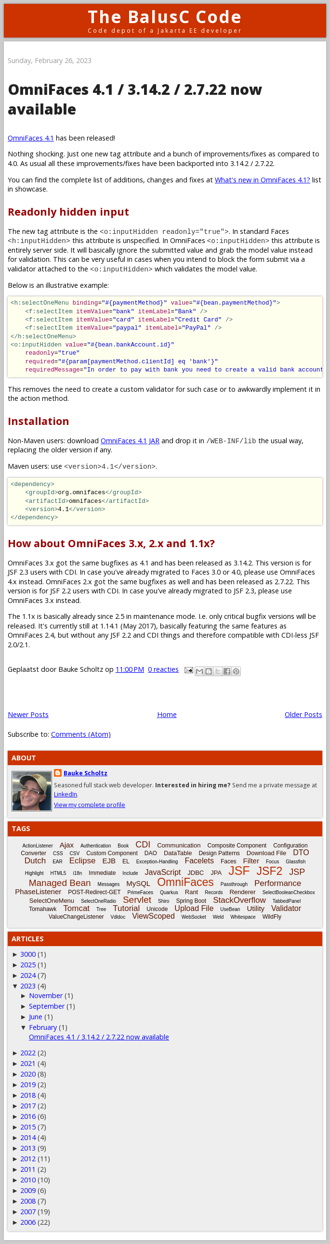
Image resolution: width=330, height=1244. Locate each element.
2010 (28, 1179)
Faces (229, 861)
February (43, 1027)
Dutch (35, 860)
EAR (58, 861)
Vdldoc (118, 917)
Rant (191, 892)
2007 (28, 1211)
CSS (58, 853)
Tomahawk (42, 909)
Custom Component (112, 853)
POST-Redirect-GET (94, 892)
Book (123, 845)
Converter (33, 853)
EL (126, 861)
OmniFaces (185, 882)
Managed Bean (60, 883)
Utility (255, 908)
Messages (109, 884)
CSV (75, 853)
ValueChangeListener (76, 916)
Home (167, 714)
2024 (28, 975)
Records (214, 892)
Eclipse (82, 860)
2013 (28, 1148)
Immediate (102, 873)
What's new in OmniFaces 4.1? (262, 179)
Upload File (193, 908)
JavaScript (163, 872)
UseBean (230, 909)
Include (130, 873)
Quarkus (169, 892)
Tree (101, 909)
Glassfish (295, 861)
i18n (77, 873)
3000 (28, 954)
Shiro (163, 901)
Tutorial (126, 908)
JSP (297, 872)
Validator (286, 908)
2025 (28, 964)
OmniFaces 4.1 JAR (130, 440)
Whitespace (242, 917)
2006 (28, 1222)
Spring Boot (191, 901)
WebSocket (194, 917)
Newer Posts (28, 714)
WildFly (272, 916)
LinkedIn (65, 794)
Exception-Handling (157, 861)
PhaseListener (38, 891)
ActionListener (37, 845)
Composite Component (236, 845)
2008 (28, 1201)
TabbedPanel (287, 901)
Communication (178, 845)
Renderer (242, 892)
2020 (28, 1073)
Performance (277, 883)
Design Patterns (218, 853)
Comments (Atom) (81, 734)
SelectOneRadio (98, 901)
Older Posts (303, 714)
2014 (28, 1137)
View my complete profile (89, 805)
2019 (28, 1084)
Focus (272, 861)
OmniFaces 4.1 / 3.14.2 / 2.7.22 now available (99, 1036)
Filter (251, 861)
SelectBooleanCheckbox (289, 892)
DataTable (178, 853)
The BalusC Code (165, 16)
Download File (266, 853)
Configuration (290, 845)
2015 (28, 1126)
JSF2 (270, 871)
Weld (218, 917)
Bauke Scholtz (85, 773)
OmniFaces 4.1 (31, 137)
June (35, 1016)
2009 (28, 1190)
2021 (28, 1063)
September (47, 1006)
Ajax (67, 845)
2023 (28, 985)
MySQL (138, 883)
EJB (109, 861)
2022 (28, 1052)
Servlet (137, 900)
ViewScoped (153, 916)
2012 (28, 1158)
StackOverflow (239, 900)
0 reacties (163, 669)
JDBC (195, 872)
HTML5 (58, 873)
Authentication (95, 845)
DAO (151, 853)
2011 (28, 1169)
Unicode (157, 909)
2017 (28, 1105)
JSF (239, 870)
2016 (28, 1116)
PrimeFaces (140, 892)
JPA (216, 872)
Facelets (199, 861)
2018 (28, 1095)
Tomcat (76, 908)
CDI (142, 844)
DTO (301, 852)
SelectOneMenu (51, 900)
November (46, 995)
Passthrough (234, 884)
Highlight (34, 873)
